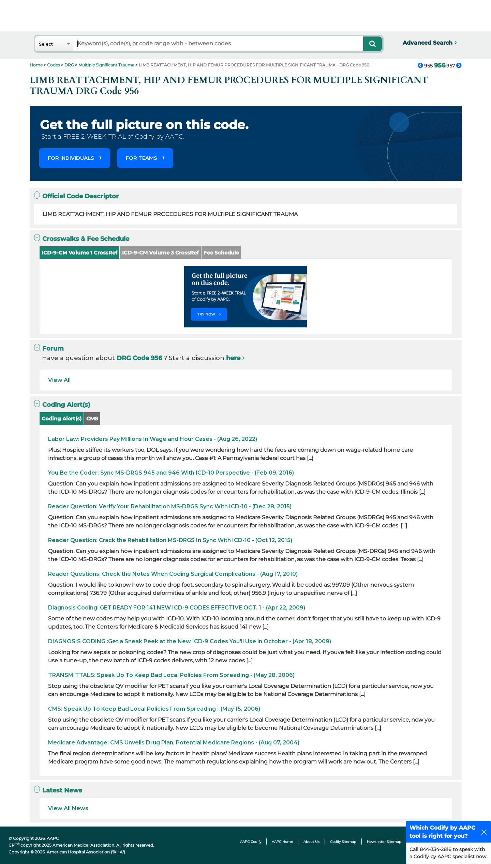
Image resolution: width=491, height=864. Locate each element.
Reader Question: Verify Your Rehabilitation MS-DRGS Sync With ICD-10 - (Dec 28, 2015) (170, 506)
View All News (68, 808)
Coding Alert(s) (62, 404)
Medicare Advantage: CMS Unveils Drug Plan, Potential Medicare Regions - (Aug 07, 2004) (173, 742)
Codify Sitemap (343, 841)
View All (59, 380)
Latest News (58, 790)
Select (46, 44)
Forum (49, 348)
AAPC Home (282, 841)
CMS (92, 418)
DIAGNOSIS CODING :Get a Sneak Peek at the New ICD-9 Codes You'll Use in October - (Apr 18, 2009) (189, 641)
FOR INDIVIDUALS (71, 158)
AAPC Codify (250, 841)
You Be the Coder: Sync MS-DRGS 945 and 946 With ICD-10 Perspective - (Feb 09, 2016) (171, 472)
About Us (311, 841)
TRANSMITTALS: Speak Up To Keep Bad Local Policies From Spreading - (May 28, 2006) (171, 675)
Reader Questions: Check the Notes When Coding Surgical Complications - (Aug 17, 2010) (173, 574)
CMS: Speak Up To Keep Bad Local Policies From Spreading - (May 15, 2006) (154, 709)
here (233, 358)
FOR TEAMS (141, 158)
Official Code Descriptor (76, 196)
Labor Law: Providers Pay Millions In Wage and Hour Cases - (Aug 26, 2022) (152, 439)
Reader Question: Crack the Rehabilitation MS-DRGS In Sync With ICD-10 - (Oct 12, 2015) (170, 540)
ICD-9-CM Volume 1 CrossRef (79, 252)
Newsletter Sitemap (384, 841)
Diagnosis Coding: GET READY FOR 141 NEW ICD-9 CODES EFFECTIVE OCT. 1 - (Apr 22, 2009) (176, 607)
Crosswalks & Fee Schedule (81, 239)
